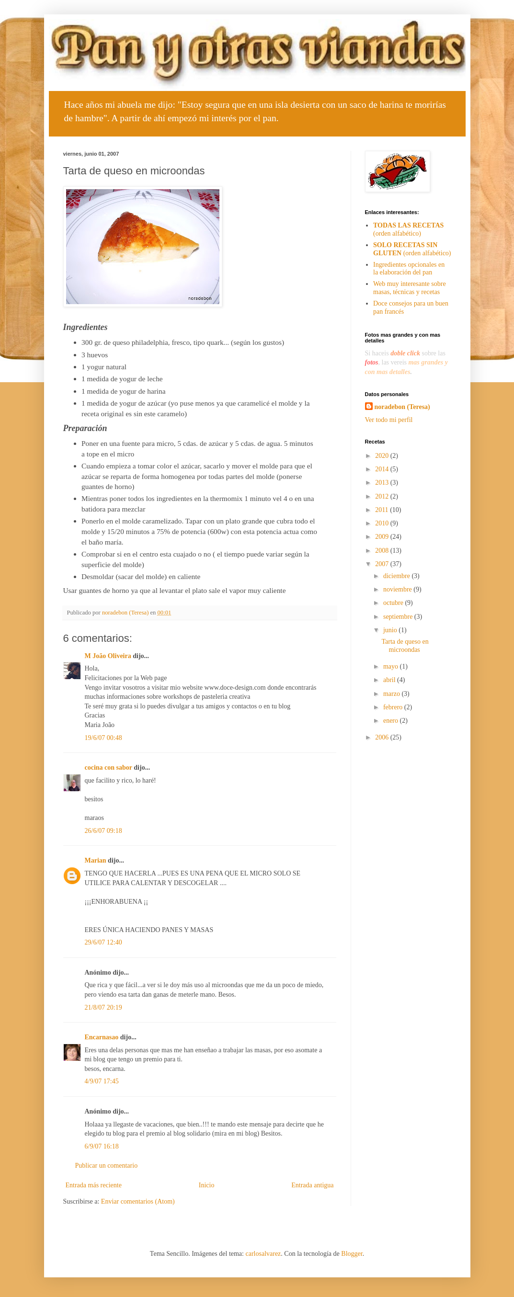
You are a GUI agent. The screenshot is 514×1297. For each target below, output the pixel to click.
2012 (382, 496)
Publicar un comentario (106, 1165)
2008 (382, 550)
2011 (382, 509)
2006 (382, 737)
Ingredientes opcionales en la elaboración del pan (409, 268)
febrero (393, 707)
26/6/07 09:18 (103, 830)
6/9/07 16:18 (102, 1146)
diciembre (397, 576)
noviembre (398, 589)
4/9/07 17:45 (102, 1081)
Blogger (351, 1253)
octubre (394, 602)
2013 (382, 482)
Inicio (207, 1185)
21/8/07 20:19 (103, 1007)
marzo (392, 693)
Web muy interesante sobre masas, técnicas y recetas (409, 288)
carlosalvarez (263, 1253)
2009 (382, 536)
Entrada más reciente (94, 1185)
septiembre (398, 616)
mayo (391, 666)
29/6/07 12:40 (103, 942)
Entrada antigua (312, 1185)
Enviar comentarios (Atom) (138, 1201)
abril (390, 679)
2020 (382, 455)
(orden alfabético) (408, 229)
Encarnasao (102, 1037)
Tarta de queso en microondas (404, 645)
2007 (382, 564)
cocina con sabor (108, 767)
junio (391, 630)
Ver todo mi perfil (389, 419)
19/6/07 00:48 (103, 737)
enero (391, 720)
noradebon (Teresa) (402, 406)
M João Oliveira (108, 656)
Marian (95, 860)
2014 (382, 469)
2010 (382, 523)
